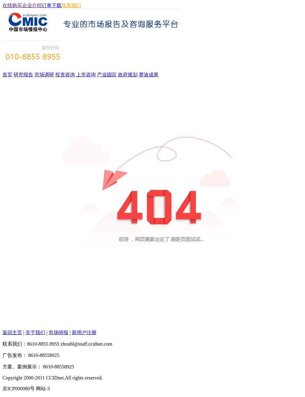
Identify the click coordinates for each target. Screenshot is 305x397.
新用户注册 (84, 332)
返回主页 (12, 332)
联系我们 (71, 5)
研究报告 (23, 74)
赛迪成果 (148, 74)
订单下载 (51, 5)
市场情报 (58, 332)
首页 (7, 74)
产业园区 (107, 74)
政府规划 (128, 74)
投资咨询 (65, 74)
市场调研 (44, 74)
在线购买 (12, 5)
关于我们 (35, 332)
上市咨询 (86, 74)
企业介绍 (32, 5)
